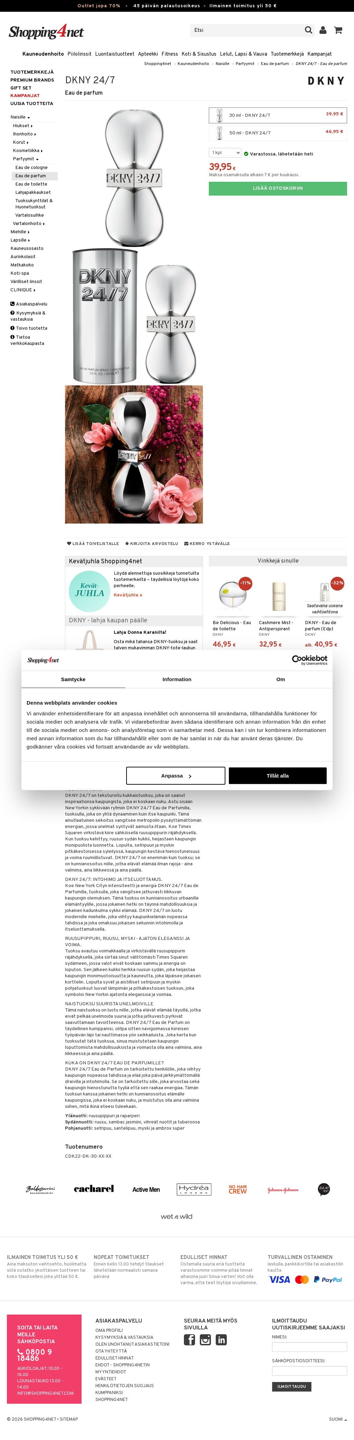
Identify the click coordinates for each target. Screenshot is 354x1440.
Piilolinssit (79, 54)
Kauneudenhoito (43, 54)
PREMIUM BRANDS (32, 80)
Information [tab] (177, 679)
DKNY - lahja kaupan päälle (108, 621)
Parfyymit (245, 64)
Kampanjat (319, 54)
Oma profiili (109, 1331)
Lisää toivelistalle (93, 544)
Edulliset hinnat (114, 1358)
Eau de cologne (31, 168)
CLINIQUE (23, 290)
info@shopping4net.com (45, 1393)
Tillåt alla (278, 776)
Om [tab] (280, 679)
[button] (338, 30)
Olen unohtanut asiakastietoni (132, 1344)
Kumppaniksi (109, 1393)
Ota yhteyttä (111, 1351)
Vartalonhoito (29, 224)
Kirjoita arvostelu (151, 544)
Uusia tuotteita (31, 104)
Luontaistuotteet (114, 54)
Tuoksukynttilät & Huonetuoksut (34, 204)
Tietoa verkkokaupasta (27, 341)
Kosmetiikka (28, 151)
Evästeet (106, 1379)
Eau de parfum (275, 64)
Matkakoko (22, 265)
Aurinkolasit (23, 257)
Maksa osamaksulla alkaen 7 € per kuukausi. (254, 175)
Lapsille (20, 240)
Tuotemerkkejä (287, 54)
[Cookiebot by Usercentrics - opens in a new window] (297, 660)
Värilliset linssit (26, 282)
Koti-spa (19, 273)
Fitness (169, 54)
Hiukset (23, 126)
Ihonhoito (25, 134)
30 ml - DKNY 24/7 (278, 115)
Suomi (338, 1419)
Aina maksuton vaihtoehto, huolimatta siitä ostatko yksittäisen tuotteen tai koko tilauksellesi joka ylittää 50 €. (46, 1267)
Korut (21, 142)
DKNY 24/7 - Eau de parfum (321, 64)
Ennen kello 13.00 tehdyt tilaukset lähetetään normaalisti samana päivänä (133, 1267)
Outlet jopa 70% (98, 6)
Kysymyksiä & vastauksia (28, 316)
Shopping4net (157, 64)
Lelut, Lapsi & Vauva (243, 54)
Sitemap (69, 1419)
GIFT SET (20, 88)
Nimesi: (279, 1337)
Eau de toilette (31, 184)
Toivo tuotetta (28, 328)
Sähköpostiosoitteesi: (298, 1361)
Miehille (20, 232)
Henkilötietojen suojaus (124, 1386)
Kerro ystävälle (207, 544)
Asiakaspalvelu (28, 304)
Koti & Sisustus (198, 54)
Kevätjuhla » (128, 595)
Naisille (222, 64)
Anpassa (176, 776)
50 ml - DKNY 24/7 (278, 133)
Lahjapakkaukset (33, 193)
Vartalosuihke (29, 215)
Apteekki (148, 54)
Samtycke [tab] (73, 679)
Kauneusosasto (27, 249)
